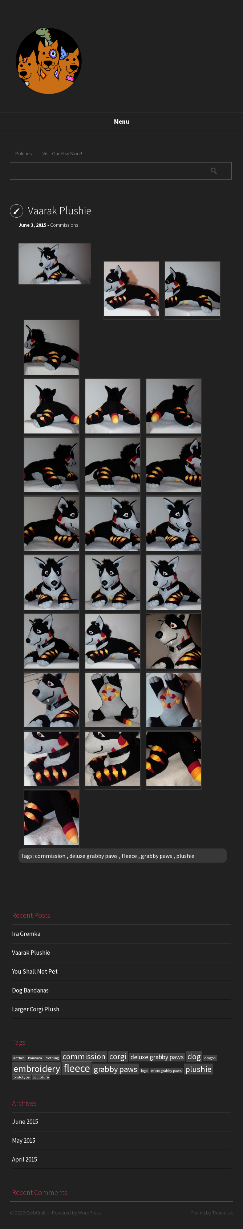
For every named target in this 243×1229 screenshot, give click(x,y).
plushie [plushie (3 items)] (198, 1069)
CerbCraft (36, 1212)
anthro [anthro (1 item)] (18, 1058)
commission (50, 855)
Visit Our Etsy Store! (62, 153)
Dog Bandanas (30, 990)
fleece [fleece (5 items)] (77, 1068)
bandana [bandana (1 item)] (35, 1058)
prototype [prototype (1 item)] (21, 1077)
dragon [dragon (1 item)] (210, 1058)
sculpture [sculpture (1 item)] (41, 1077)
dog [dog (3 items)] (194, 1056)
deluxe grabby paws (93, 855)
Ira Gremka (26, 934)
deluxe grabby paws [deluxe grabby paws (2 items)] (157, 1057)
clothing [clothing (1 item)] (52, 1058)
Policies (23, 153)
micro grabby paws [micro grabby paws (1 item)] (166, 1070)
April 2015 (24, 1159)
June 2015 (25, 1122)
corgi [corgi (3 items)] (118, 1056)
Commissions (64, 225)
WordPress (89, 1212)
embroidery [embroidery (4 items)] (36, 1068)
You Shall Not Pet (35, 971)
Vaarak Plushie (31, 953)
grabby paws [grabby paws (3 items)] (115, 1069)
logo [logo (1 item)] (144, 1070)
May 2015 (23, 1140)
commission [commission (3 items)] (84, 1056)
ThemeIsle (222, 1212)
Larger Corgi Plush (35, 1009)
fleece (129, 855)
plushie (185, 855)
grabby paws (156, 855)
